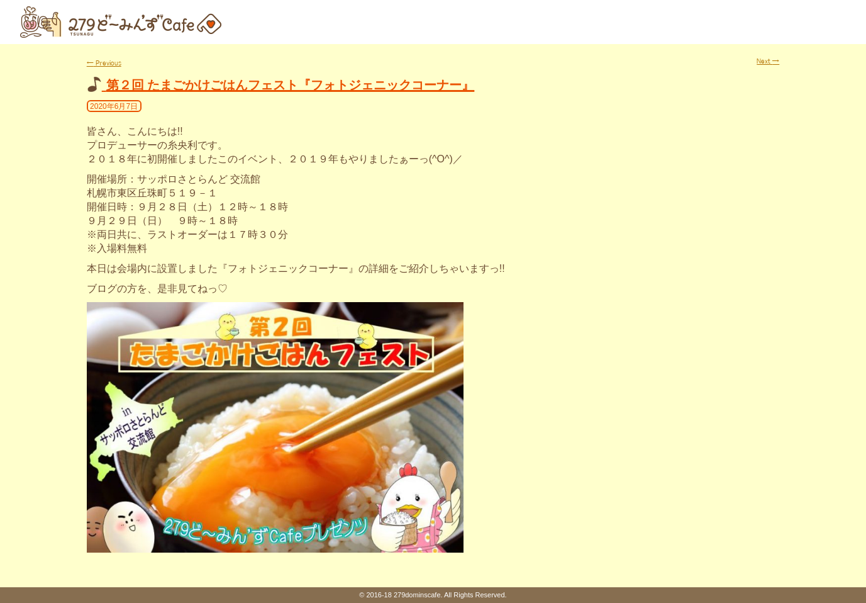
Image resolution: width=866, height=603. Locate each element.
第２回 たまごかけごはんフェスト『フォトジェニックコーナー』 (290, 85)
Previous (104, 63)
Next (768, 61)
